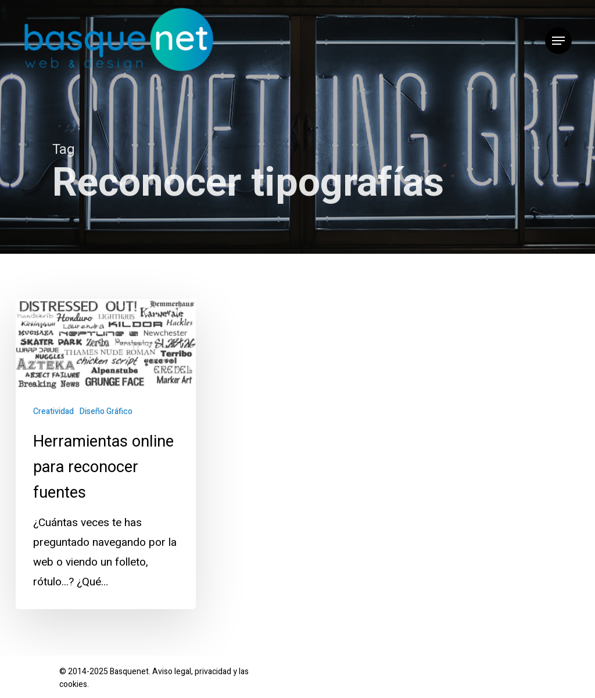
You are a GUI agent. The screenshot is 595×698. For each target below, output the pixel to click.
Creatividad (53, 411)
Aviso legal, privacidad (191, 671)
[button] (558, 41)
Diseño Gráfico (106, 411)
